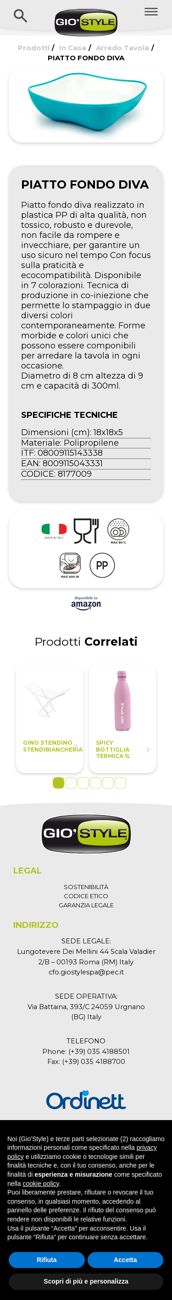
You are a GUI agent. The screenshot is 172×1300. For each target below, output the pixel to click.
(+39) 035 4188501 (99, 1051)
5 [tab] (108, 783)
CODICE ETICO (86, 896)
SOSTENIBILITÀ (86, 886)
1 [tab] (58, 783)
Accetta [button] (125, 1259)
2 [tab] (71, 783)
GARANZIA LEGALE (86, 905)
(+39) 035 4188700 (93, 1062)
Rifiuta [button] (47, 1259)
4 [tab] (95, 783)
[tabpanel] (49, 719)
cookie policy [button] (40, 1183)
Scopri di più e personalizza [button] (86, 1281)
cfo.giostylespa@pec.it (86, 972)
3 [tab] (83, 783)
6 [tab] (120, 783)
